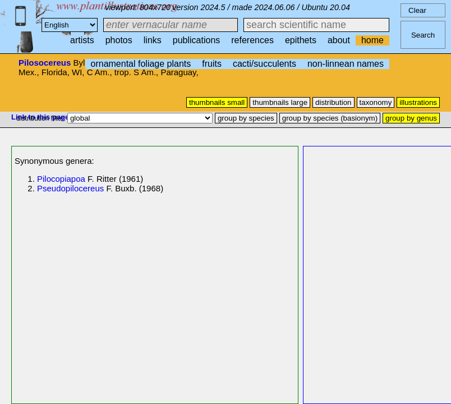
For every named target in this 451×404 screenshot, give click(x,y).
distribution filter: (41, 118)
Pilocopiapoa (61, 178)
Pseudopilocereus (70, 188)
